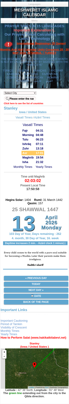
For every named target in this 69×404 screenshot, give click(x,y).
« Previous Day (36, 278)
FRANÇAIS (39, 70)
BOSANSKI (23, 80)
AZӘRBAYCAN (34, 77)
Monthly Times (23, 166)
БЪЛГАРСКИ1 (50, 74)
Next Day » (36, 290)
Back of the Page (36, 302)
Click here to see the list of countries (23, 103)
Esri (46, 387)
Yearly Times (44, 166)
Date (36, 295)
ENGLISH (23, 70)
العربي (49, 80)
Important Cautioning (14, 320)
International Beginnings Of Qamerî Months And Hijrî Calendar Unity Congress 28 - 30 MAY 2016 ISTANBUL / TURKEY (34, 48)
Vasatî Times (24, 117)
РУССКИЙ (57, 70)
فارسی (37, 80)
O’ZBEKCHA (14, 77)
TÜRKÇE (8, 70)
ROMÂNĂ (53, 77)
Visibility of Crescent (14, 327)
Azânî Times (42, 117)
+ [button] (4, 352)
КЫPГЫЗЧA (31, 74)
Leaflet (31, 387)
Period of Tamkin (11, 324)
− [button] (4, 356)
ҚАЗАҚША (13, 74)
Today (36, 284)
